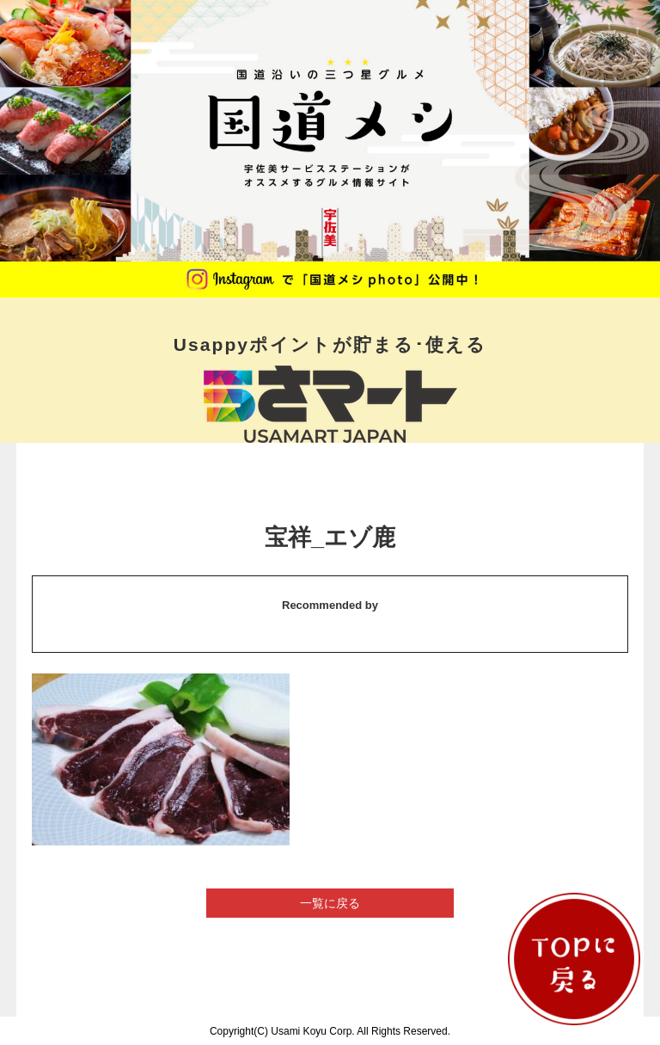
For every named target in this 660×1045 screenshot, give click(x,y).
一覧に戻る (330, 903)
